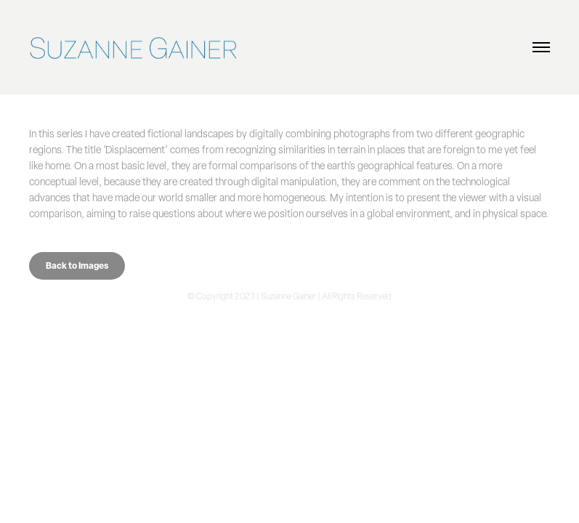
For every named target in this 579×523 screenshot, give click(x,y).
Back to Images (77, 265)
